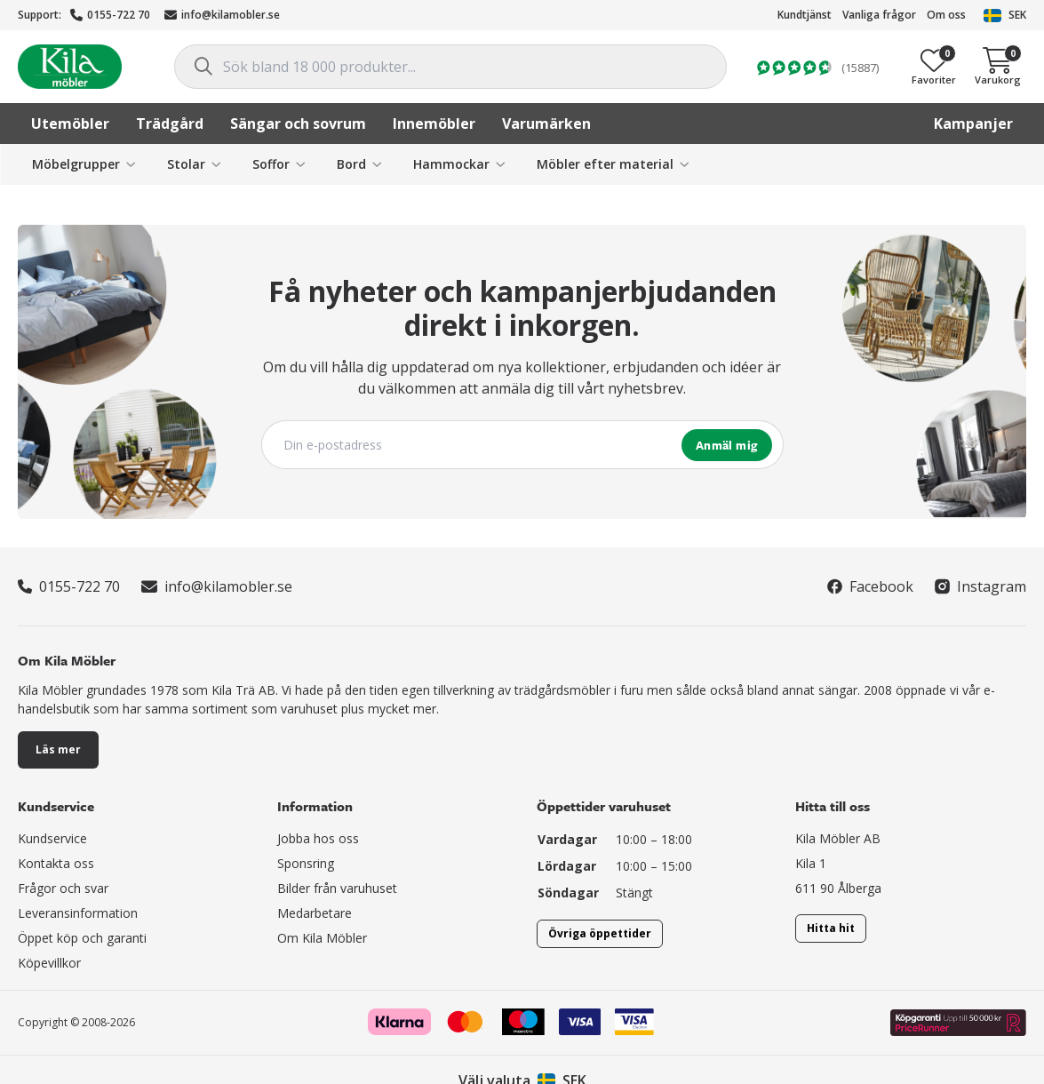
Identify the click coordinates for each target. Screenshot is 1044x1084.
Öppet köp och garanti (82, 937)
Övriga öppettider (599, 933)
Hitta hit (831, 928)
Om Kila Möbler (322, 937)
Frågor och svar (63, 888)
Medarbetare (314, 913)
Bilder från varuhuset (337, 888)
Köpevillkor (49, 962)
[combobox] (450, 66)
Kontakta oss (56, 863)
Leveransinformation (78, 913)
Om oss (946, 14)
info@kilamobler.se (222, 14)
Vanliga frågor (879, 14)
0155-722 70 (110, 14)
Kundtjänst (804, 14)
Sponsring (305, 863)
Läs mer (58, 749)
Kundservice (52, 838)
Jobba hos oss (318, 838)
